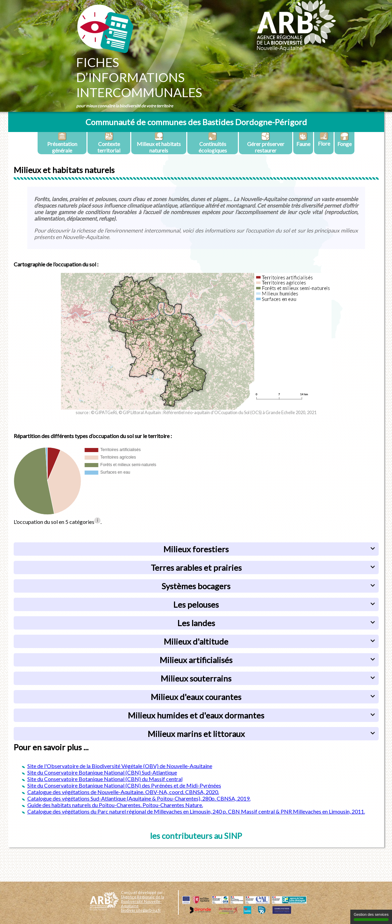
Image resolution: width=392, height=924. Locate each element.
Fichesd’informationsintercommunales (139, 77)
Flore (324, 139)
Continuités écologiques (213, 143)
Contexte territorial (108, 143)
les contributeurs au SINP (196, 836)
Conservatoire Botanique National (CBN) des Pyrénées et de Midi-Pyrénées (132, 785)
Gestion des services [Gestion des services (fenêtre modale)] (371, 916)
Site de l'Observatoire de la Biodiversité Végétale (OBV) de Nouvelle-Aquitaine (119, 766)
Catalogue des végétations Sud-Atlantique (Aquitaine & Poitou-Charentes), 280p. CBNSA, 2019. (139, 798)
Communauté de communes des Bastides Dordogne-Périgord (196, 122)
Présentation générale (62, 143)
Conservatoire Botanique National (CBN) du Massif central (113, 779)
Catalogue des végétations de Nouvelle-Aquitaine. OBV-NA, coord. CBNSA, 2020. (123, 792)
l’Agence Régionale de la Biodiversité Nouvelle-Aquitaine (142, 901)
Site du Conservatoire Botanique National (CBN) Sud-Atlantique (102, 772)
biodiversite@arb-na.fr (141, 910)
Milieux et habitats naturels (159, 143)
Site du (35, 779)
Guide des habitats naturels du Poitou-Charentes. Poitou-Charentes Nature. (115, 805)
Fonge (344, 139)
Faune (303, 139)
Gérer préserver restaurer (265, 143)
